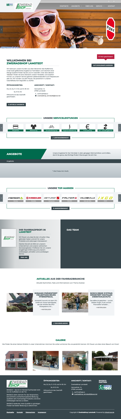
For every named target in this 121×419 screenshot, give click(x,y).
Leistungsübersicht (60, 138)
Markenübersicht (60, 208)
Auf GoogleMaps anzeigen (103, 65)
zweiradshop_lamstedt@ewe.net (48, 96)
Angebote (75, 6)
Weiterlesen (46, 309)
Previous (1, 29)
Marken (10, 75)
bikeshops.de (109, 412)
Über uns (89, 6)
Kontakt (111, 6)
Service (99, 6)
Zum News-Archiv (60, 323)
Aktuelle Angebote (16, 104)
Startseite (64, 6)
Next (119, 29)
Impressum (42, 412)
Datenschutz (30, 412)
